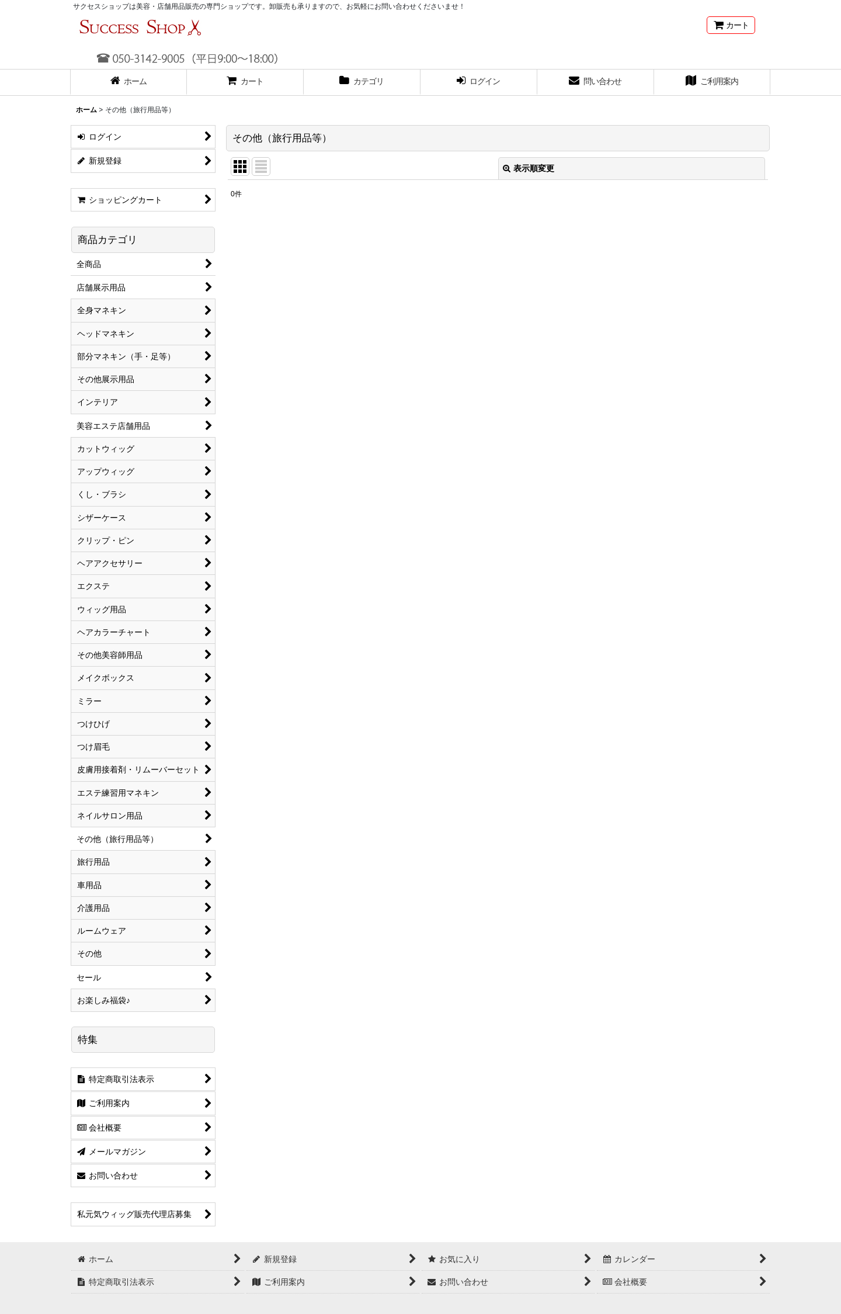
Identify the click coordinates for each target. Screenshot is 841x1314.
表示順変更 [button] (528, 168)
